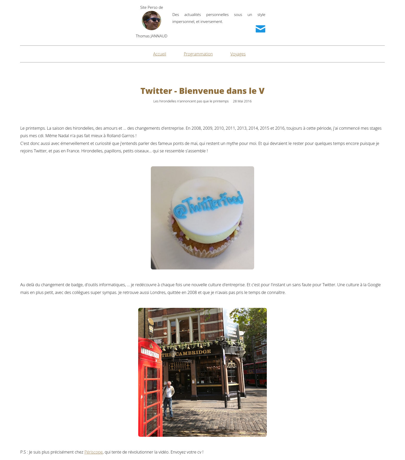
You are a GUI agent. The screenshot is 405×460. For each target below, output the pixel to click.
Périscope (93, 452)
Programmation (198, 54)
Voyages (238, 54)
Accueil (159, 54)
